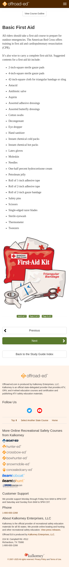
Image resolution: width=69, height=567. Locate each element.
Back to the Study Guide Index (34, 354)
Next (34, 340)
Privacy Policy (40, 559)
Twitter (29, 410)
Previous (34, 330)
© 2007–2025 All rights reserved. (20, 559)
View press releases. (51, 530)
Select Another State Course (34, 420)
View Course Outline (34, 13)
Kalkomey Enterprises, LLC (41, 534)
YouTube (39, 410)
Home (55, 420)
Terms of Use (55, 559)
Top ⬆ (14, 420)
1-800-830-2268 (10, 513)
